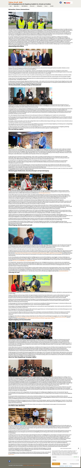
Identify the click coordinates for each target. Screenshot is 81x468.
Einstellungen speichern (74, 463)
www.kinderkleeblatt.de (63, 271)
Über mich (32, 6)
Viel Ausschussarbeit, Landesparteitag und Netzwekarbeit (24, 85)
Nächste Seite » (11, 454)
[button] (78, 448)
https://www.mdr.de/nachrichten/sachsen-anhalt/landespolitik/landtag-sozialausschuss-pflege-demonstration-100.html (38, 253)
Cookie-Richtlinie (37, 465)
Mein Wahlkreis (25, 6)
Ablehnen (65, 463)
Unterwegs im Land (13, 272)
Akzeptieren (56, 463)
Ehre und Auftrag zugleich (15, 129)
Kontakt (51, 6)
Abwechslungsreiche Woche (16, 46)
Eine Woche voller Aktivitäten (16, 405)
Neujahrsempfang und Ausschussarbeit (19, 319)
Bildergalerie (39, 6)
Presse (46, 6)
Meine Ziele (16, 6)
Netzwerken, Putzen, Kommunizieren (18, 9)
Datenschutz (30, 465)
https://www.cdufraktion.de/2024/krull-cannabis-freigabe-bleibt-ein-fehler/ (40, 318)
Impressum (25, 465)
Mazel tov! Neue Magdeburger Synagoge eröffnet (22, 357)
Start (11, 6)
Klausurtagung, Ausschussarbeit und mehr (20, 225)
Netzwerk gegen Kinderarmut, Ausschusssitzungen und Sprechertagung (28, 171)
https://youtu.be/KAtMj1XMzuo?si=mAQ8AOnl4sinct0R (24, 260)
